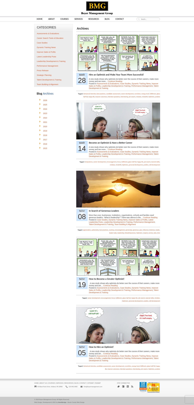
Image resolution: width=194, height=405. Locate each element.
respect (145, 233)
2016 (45, 144)
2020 (45, 126)
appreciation (87, 230)
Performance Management (142, 86)
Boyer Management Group (47, 399)
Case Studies (125, 84)
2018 (45, 135)
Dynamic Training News (141, 84)
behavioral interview (89, 94)
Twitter (118, 386)
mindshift (145, 96)
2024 (45, 109)
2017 (45, 140)
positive (157, 96)
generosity (129, 230)
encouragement (111, 162)
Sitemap (90, 383)
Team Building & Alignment (125, 224)
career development (127, 94)
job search (132, 96)
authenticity (95, 230)
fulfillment (153, 94)
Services (78, 19)
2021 (45, 122)
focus (119, 162)
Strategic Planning (44, 75)
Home (39, 19)
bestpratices (88, 162)
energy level (145, 94)
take (155, 233)
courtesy (111, 230)
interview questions (114, 96)
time (158, 233)
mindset (138, 96)
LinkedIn (128, 386)
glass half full (132, 162)
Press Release (42, 70)
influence (145, 230)
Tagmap (98, 383)
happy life (92, 96)
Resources (93, 19)
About (51, 19)
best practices (101, 94)
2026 (45, 100)
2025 (45, 105)
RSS (132, 386)
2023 (45, 113)
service (150, 233)
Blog (107, 19)
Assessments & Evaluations (108, 84)
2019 (45, 131)
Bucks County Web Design (76, 402)
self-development (154, 165)
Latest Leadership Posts (46, 57)
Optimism (151, 96)
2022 (45, 118)
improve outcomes (101, 96)
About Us (43, 383)
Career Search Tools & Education (50, 38)
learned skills (155, 162)
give (140, 230)
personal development (136, 165)
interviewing (124, 96)
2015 (45, 148)
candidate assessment (113, 94)
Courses (64, 19)
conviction (137, 94)
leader (158, 230)
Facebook (123, 386)
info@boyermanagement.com (93, 386)
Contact (119, 19)
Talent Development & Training (101, 224)
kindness (152, 230)
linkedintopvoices (130, 233)
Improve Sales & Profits (138, 220)
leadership (120, 233)
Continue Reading (115, 81)
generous (136, 230)
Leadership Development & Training (116, 86)
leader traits (113, 233)
